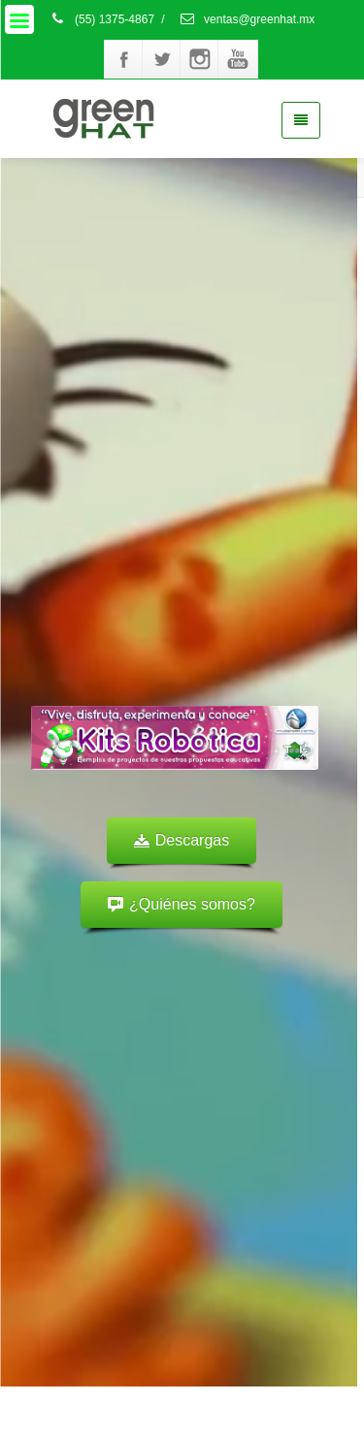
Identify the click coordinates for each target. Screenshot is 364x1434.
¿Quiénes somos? (181, 904)
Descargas (181, 840)
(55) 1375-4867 (102, 19)
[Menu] (19, 19)
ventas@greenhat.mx (247, 19)
